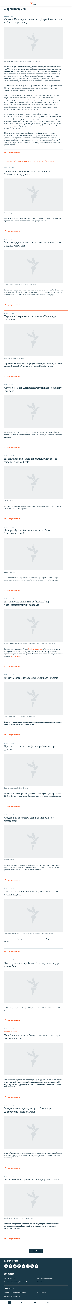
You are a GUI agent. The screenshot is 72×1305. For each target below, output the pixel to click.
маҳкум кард (15, 656)
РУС (48, 1302)
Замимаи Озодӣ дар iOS (12, 1296)
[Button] (12, 153)
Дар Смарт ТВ (41, 1292)
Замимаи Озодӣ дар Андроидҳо (15, 1292)
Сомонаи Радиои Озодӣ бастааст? (15, 1282)
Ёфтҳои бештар (36, 1251)
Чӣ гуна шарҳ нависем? (45, 1278)
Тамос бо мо (41, 1282)
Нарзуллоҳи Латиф (10, 1031)
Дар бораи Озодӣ (10, 1278)
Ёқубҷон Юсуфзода (35, 649)
